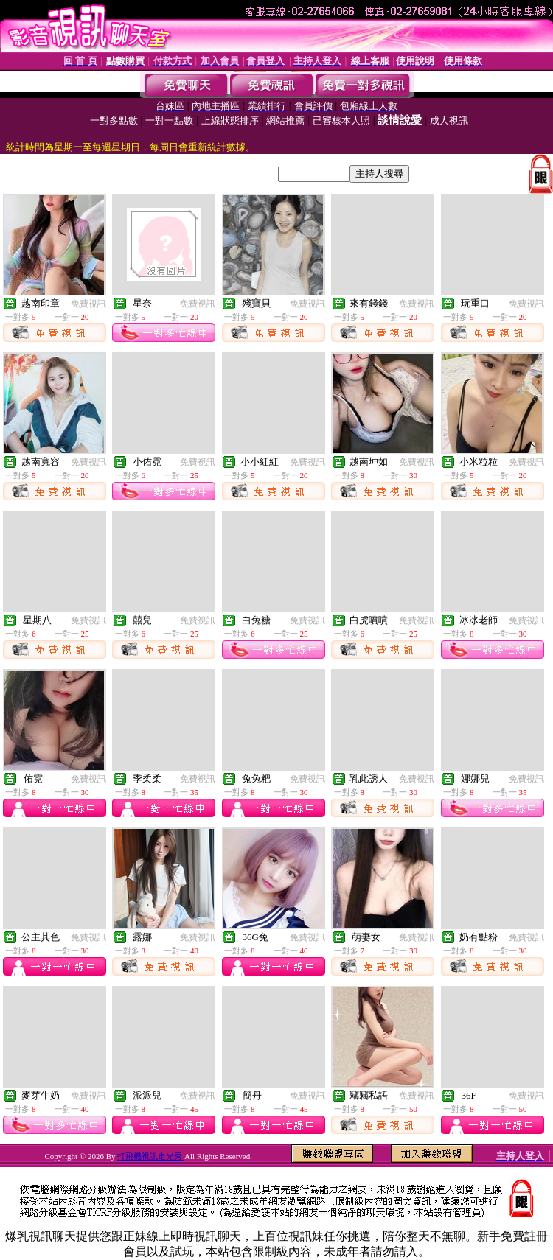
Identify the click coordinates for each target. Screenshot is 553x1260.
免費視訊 (88, 303)
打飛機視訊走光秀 (150, 1156)
